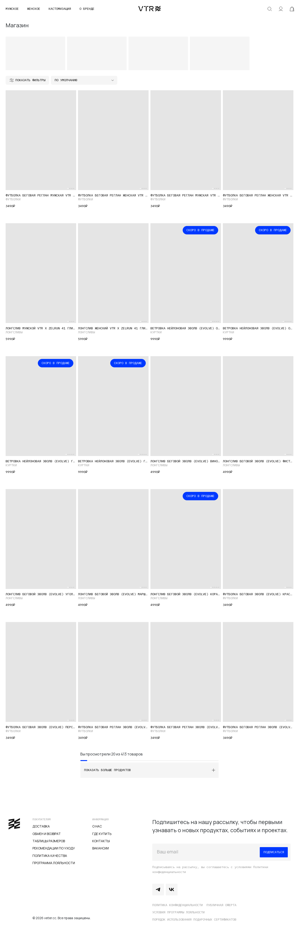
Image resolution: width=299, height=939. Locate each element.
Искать (269, 9)
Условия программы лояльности (178, 912)
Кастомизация (60, 9)
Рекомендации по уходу (53, 848)
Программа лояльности (53, 863)
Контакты (101, 841)
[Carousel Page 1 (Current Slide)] (68, 188)
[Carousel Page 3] (71, 188)
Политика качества (49, 855)
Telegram (158, 889)
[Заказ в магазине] (84, 80)
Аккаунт (281, 9)
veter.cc (149, 9)
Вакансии (100, 848)
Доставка (41, 826)
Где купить (102, 833)
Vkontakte (172, 889)
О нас (97, 826)
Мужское (12, 9)
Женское (33, 9)
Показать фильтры (30, 80)
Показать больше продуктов (107, 770)
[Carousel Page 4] (73, 188)
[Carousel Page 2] (70, 188)
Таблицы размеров (48, 841)
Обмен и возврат (46, 833)
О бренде (86, 9)
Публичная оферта (221, 905)
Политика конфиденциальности (177, 905)
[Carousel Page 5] (218, 321)
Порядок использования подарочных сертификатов (194, 919)
